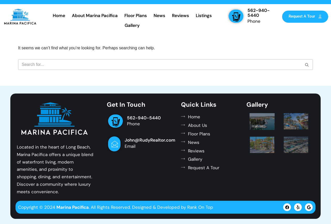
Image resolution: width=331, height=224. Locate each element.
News (159, 15)
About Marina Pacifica (95, 15)
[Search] (159, 64)
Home (59, 15)
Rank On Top (200, 207)
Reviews (180, 15)
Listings (204, 15)
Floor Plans (135, 15)
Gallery (132, 25)
